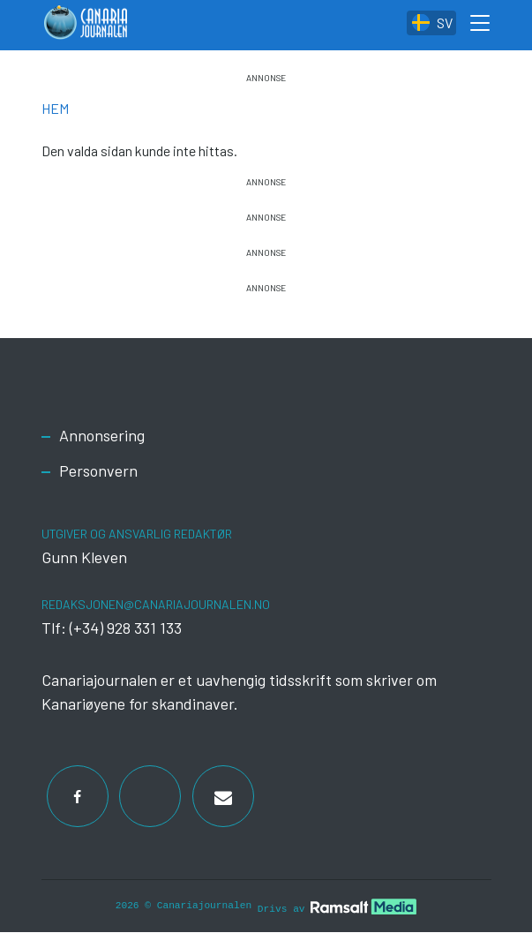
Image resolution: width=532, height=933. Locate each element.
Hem (55, 108)
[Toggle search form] (480, 25)
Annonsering (102, 435)
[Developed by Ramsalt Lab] (363, 907)
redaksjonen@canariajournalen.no (155, 604)
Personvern (98, 470)
